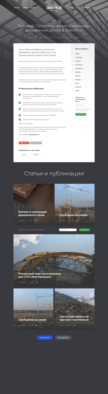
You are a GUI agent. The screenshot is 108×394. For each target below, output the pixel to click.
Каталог (17, 7)
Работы (25, 7)
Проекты (78, 61)
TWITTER (24, 154)
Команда (78, 79)
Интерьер (78, 87)
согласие (82, 109)
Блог (71, 7)
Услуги (33, 7)
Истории (78, 72)
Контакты (86, 7)
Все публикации (63, 337)
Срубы (77, 90)
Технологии (78, 64)
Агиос (77, 83)
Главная (30, 37)
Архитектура (79, 68)
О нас (78, 7)
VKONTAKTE (35, 154)
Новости (77, 75)
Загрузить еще (44, 337)
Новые (40, 37)
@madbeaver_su (35, 134)
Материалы (78, 57)
